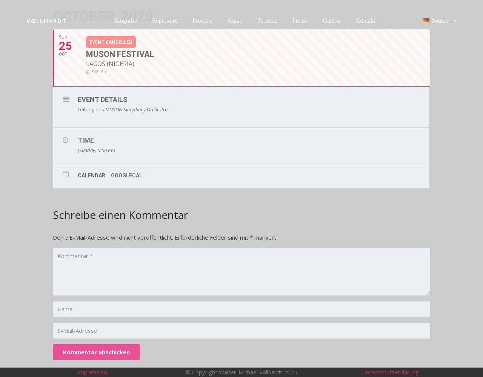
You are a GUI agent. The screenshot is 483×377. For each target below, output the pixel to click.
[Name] (241, 309)
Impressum (92, 372)
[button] (439, 21)
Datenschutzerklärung (390, 372)
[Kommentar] (241, 271)
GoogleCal (126, 175)
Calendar (91, 175)
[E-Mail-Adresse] (241, 331)
